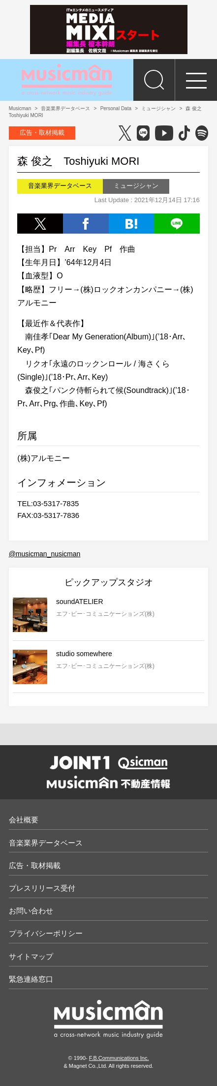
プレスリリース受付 (42, 888)
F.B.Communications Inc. (119, 1058)
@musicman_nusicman (45, 554)
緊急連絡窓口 (31, 979)
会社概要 (23, 819)
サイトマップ (31, 956)
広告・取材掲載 (42, 132)
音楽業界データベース (46, 843)
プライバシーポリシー (46, 933)
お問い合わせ (31, 910)
